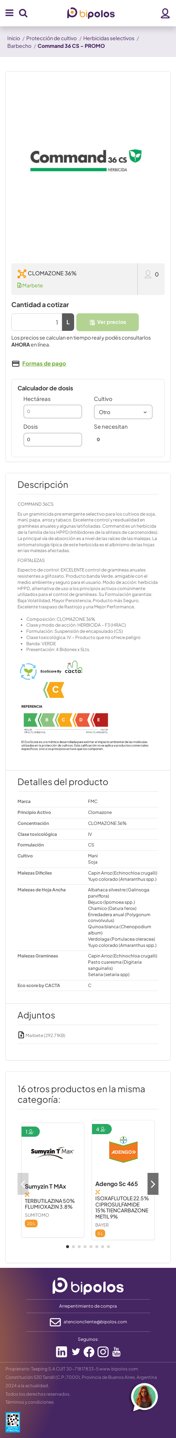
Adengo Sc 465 (116, 1184)
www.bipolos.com (118, 1369)
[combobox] (123, 412)
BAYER (102, 1225)
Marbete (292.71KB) (41, 1035)
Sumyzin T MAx (45, 1186)
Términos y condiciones (29, 1402)
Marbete (30, 285)
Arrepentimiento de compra (88, 1306)
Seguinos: (88, 1339)
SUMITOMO (37, 1215)
